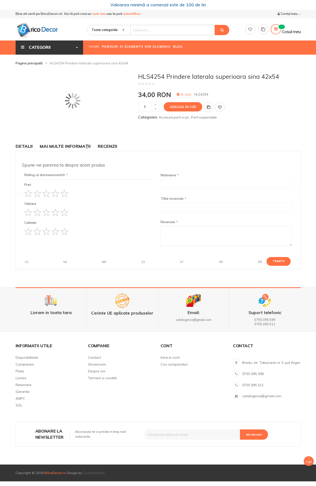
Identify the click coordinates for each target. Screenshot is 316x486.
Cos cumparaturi (174, 369)
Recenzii (107, 151)
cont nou (99, 15)
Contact (94, 362)
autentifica (131, 15)
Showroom (97, 369)
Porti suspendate (204, 122)
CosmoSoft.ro (94, 477)
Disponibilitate (27, 362)
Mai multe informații (65, 151)
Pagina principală (30, 68)
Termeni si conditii (102, 382)
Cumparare (25, 369)
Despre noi (96, 376)
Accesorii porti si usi (174, 122)
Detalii (24, 151)
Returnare (23, 389)
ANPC (20, 403)
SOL (19, 410)
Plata (20, 376)
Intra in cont (170, 362)
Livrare (21, 382)
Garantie (22, 396)
